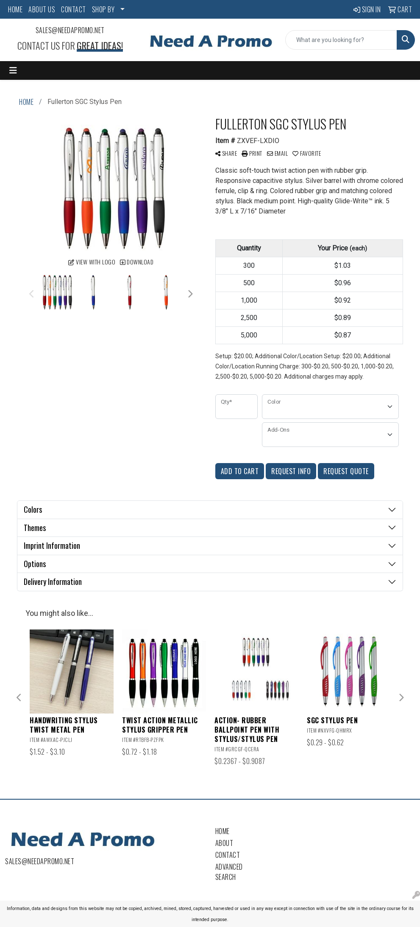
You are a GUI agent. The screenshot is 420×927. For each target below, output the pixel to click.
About (224, 843)
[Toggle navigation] (13, 70)
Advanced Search (229, 872)
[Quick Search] (341, 40)
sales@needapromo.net (70, 30)
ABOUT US (41, 9)
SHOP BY (103, 9)
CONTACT (73, 9)
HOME (15, 9)
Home (222, 831)
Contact (227, 855)
